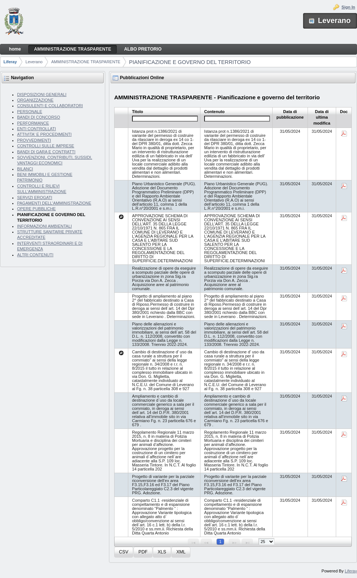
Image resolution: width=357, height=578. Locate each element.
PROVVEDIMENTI (34, 140)
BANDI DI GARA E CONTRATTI (46, 152)
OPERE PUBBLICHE (36, 208)
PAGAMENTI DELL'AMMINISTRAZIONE (54, 203)
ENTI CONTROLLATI (36, 128)
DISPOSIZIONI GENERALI (42, 94)
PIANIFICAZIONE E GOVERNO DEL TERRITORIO (190, 62)
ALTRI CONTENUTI (35, 255)
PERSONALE (29, 111)
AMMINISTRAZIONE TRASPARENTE (85, 62)
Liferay (10, 62)
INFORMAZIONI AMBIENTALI (44, 226)
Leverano (34, 62)
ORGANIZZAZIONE (35, 100)
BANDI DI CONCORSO (38, 117)
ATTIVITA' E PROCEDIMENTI (44, 134)
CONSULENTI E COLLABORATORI (50, 105)
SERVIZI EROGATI (34, 197)
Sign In (348, 7)
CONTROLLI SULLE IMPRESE (45, 146)
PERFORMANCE (33, 123)
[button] (123, 552)
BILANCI (25, 169)
